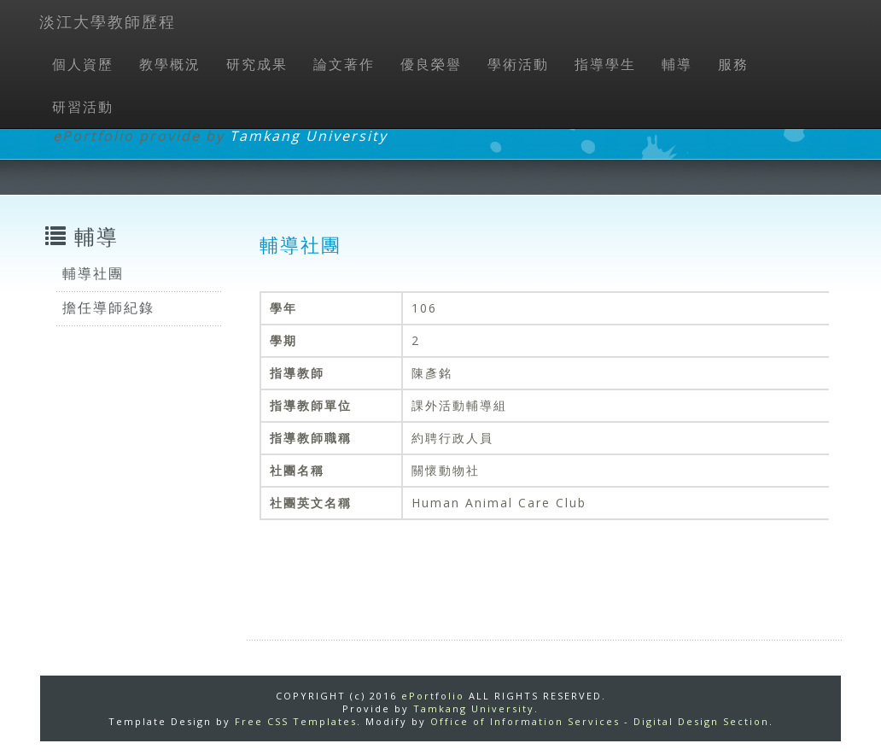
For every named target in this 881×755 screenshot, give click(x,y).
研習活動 (83, 106)
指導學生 (605, 64)
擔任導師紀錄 (108, 307)
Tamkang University (309, 135)
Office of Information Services (525, 721)
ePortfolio (432, 695)
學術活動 (518, 64)
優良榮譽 (431, 64)
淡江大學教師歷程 (107, 21)
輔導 (677, 64)
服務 (733, 64)
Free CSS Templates (296, 721)
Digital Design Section (701, 721)
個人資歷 (83, 64)
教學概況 (170, 64)
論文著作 (344, 64)
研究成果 (257, 64)
